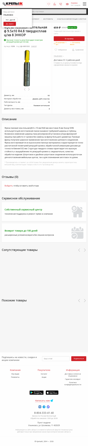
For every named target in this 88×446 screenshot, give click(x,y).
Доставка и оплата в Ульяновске (73, 375)
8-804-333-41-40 (44, 412)
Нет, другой (10, 20)
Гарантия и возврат (73, 379)
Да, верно (10, 24)
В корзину (69, 38)
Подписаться (79, 359)
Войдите (8, 185)
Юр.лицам (15, 374)
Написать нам (42, 400)
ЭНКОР (34, 46)
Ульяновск (58, 56)
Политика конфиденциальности (72, 383)
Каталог (44, 374)
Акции (44, 377)
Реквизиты (15, 377)
